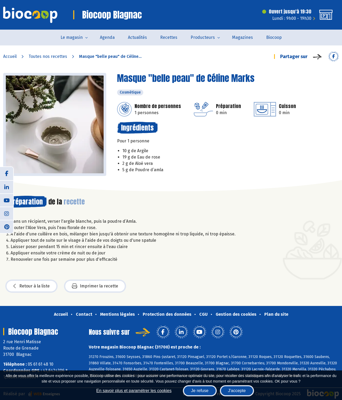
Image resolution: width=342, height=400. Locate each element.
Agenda (107, 37)
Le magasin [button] (72, 37)
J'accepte (237, 390)
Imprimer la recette (95, 286)
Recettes (168, 37)
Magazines (242, 37)
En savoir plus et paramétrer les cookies (134, 390)
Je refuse (200, 390)
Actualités (137, 37)
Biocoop (274, 37)
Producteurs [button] (203, 37)
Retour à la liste (31, 286)
